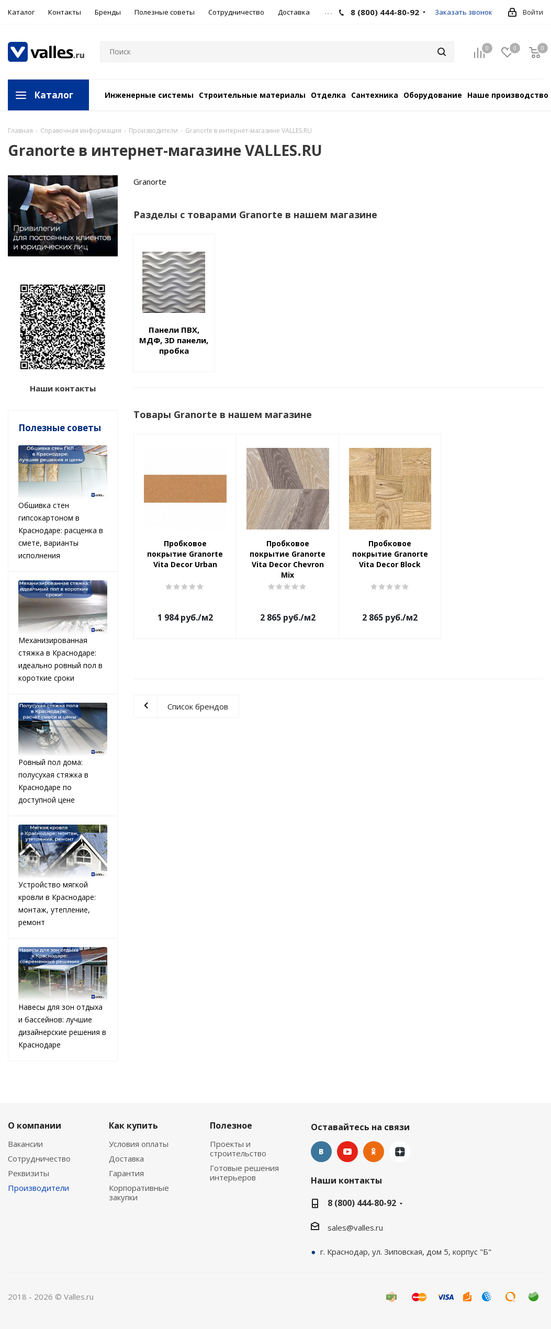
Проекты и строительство (238, 1148)
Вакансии (25, 1144)
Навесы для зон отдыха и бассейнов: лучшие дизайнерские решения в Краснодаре (62, 998)
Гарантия (126, 1173)
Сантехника (374, 95)
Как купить (133, 1125)
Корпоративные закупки (139, 1192)
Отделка (328, 95)
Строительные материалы (252, 95)
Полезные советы (59, 428)
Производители (38, 1187)
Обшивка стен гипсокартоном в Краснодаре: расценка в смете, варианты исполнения (62, 502)
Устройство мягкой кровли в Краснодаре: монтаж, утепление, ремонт (62, 876)
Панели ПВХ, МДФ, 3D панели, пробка (173, 340)
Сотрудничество (39, 1158)
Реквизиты (28, 1173)
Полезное (231, 1125)
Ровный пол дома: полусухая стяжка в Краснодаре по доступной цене (62, 754)
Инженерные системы (149, 95)
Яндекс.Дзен (399, 1151)
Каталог (53, 95)
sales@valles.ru (355, 1227)
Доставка (126, 1158)
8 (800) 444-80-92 (362, 1203)
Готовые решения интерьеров (244, 1172)
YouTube (347, 1151)
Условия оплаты (138, 1144)
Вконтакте (321, 1151)
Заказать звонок (463, 12)
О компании (34, 1125)
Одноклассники (373, 1151)
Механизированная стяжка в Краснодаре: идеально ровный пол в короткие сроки (62, 631)
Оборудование (432, 95)
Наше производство (507, 95)
